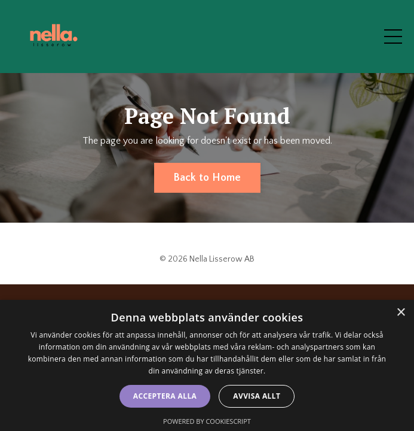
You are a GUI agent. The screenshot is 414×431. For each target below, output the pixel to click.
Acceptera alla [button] (165, 396)
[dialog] (207, 365)
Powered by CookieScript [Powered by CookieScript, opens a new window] (207, 421)
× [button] (400, 312)
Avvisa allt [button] (256, 396)
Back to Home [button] (207, 178)
